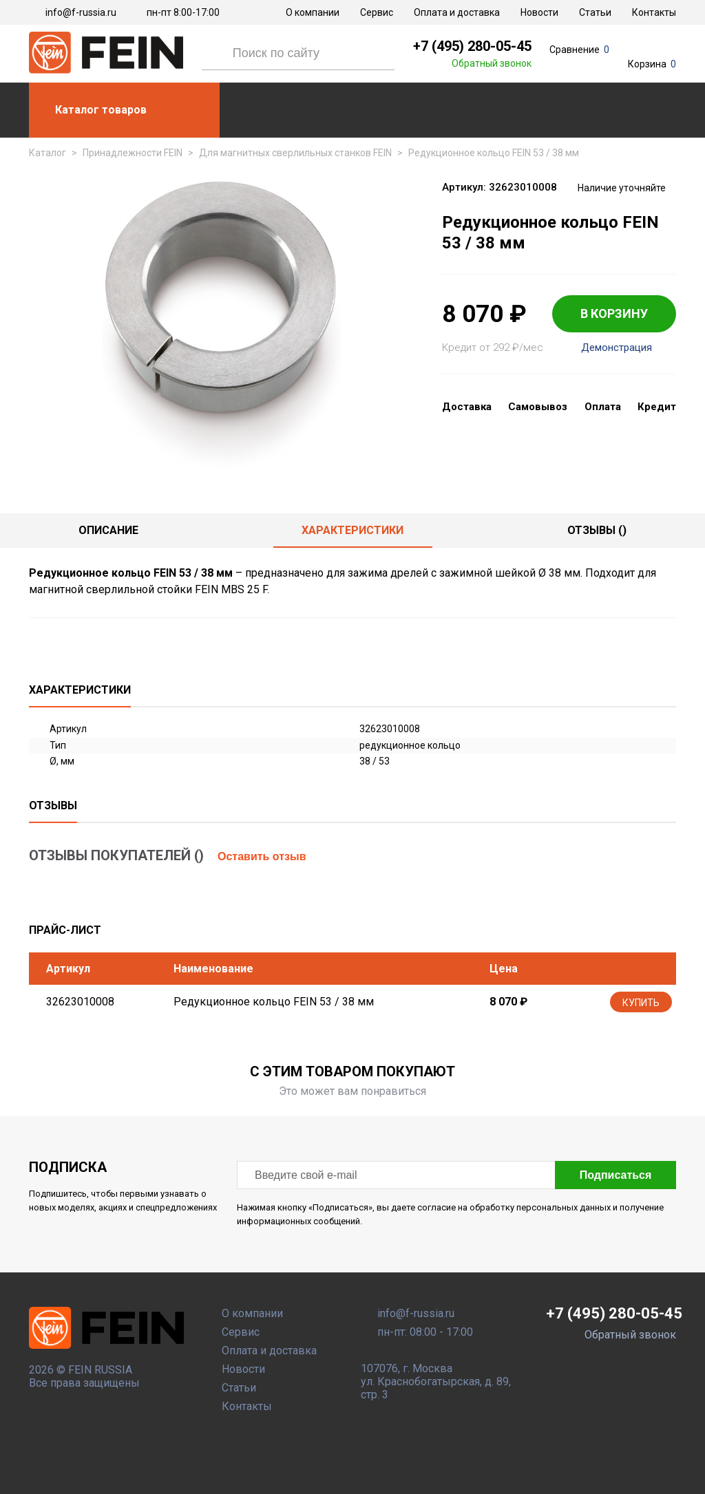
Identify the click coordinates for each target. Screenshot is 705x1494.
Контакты (654, 12)
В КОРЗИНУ (614, 313)
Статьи (595, 12)
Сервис (376, 12)
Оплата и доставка (457, 12)
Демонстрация (616, 348)
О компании (312, 12)
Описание (108, 530)
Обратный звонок (492, 63)
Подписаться (616, 1175)
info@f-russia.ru (80, 12)
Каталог (47, 152)
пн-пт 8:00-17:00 (183, 12)
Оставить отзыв (262, 856)
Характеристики (352, 530)
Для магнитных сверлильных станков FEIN (295, 152)
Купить (641, 1002)
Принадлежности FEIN (132, 152)
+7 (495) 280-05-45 (472, 46)
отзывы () (597, 530)
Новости (539, 12)
